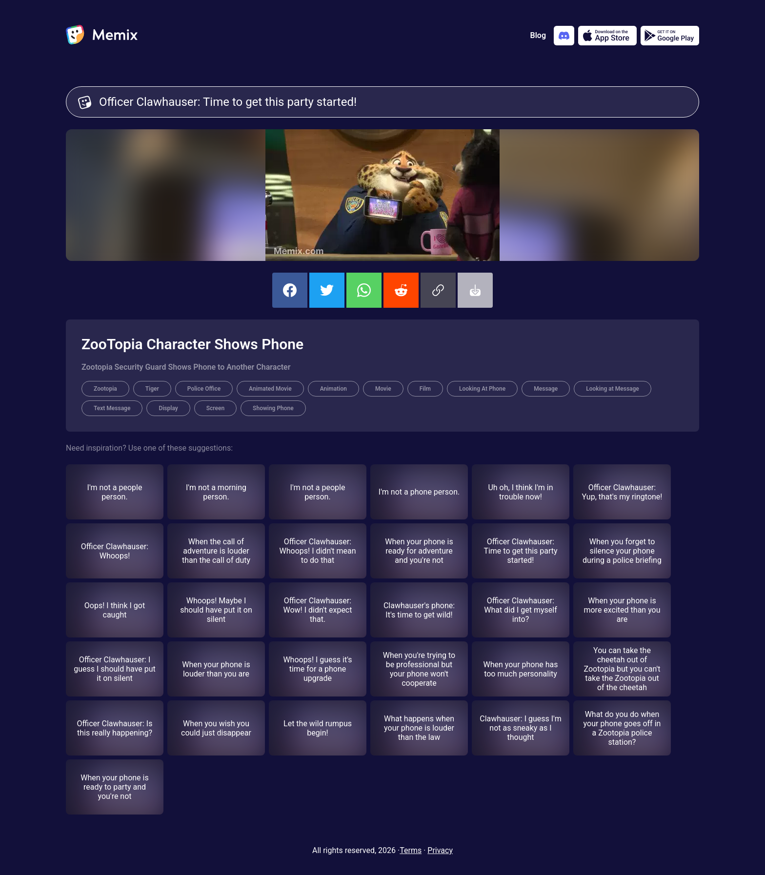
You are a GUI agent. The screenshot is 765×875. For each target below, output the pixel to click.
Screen (215, 408)
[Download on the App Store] (607, 35)
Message (546, 388)
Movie (383, 388)
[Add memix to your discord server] (564, 35)
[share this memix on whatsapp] (364, 290)
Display (168, 408)
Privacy (440, 850)
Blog (538, 35)
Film (425, 388)
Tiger (152, 388)
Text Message (112, 408)
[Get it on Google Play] (670, 35)
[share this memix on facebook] (289, 290)
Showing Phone (273, 408)
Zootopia (105, 388)
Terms (411, 850)
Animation (333, 388)
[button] (438, 290)
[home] (102, 35)
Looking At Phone (482, 388)
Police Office (204, 388)
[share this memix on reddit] (401, 290)
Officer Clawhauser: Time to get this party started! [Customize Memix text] (393, 102)
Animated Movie (270, 388)
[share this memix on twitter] (326, 290)
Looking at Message (612, 388)
